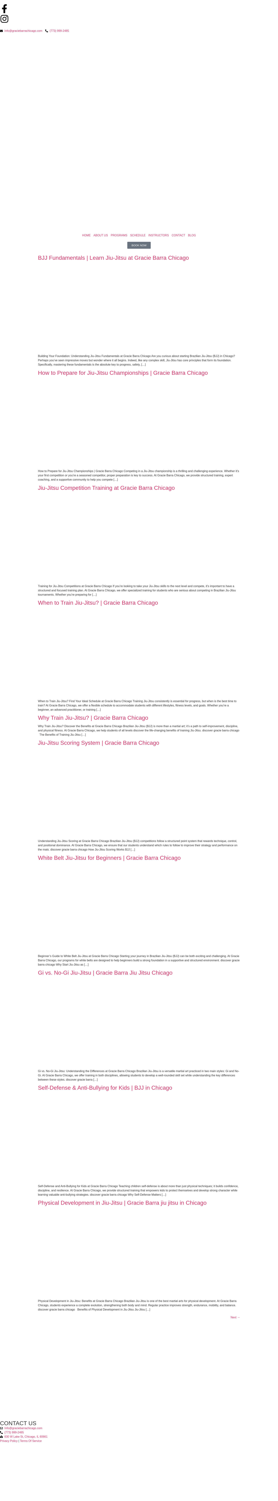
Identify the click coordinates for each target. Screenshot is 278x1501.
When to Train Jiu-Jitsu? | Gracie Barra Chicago (98, 603)
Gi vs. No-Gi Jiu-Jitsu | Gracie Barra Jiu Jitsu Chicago (105, 972)
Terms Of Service (31, 1440)
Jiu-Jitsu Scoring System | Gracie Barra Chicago (98, 743)
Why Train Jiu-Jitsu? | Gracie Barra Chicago (93, 718)
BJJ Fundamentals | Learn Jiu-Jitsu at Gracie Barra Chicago (113, 258)
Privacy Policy (9, 1440)
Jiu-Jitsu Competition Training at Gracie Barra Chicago (106, 488)
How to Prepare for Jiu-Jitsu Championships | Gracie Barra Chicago (123, 373)
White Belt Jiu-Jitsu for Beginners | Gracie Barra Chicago (109, 858)
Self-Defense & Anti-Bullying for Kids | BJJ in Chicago (105, 1088)
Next (235, 1317)
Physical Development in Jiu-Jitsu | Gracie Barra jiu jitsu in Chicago (122, 1203)
